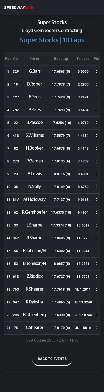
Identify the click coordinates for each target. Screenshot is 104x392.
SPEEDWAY (18, 7)
